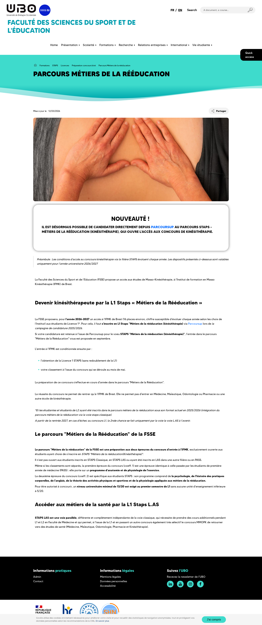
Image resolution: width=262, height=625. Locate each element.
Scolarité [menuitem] (88, 45)
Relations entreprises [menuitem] (152, 45)
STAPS (55, 65)
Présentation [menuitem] (69, 45)
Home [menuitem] (54, 45)
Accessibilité (108, 585)
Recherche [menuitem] (126, 45)
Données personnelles (113, 581)
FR (172, 10)
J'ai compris (214, 619)
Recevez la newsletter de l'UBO (186, 576)
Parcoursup (162, 227)
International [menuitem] (179, 45)
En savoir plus (102, 621)
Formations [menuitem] (106, 45)
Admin (37, 576)
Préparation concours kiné (84, 65)
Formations (44, 65)
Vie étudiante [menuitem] (201, 45)
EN (180, 10)
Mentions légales (110, 576)
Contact (38, 581)
